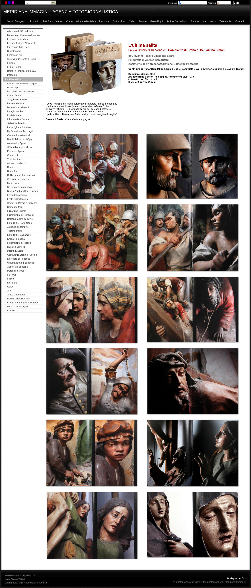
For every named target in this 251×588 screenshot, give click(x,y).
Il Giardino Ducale (16, 211)
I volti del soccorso (17, 195)
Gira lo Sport (13, 87)
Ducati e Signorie (16, 246)
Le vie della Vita (15, 103)
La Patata (12, 282)
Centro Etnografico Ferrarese (22, 302)
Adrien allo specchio (17, 266)
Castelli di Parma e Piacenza (22, 203)
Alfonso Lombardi (16, 163)
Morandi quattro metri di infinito (23, 35)
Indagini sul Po (15, 111)
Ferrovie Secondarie (17, 39)
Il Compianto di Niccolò (19, 242)
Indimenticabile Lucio (18, 47)
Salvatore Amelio (16, 123)
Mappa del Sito (238, 578)
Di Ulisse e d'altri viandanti (21, 175)
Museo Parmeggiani (17, 306)
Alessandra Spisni (16, 143)
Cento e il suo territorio (19, 135)
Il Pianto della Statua (18, 119)
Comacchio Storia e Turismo (22, 254)
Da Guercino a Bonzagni (20, 131)
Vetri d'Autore (14, 159)
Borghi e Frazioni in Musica (21, 71)
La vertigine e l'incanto (19, 127)
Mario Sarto (13, 183)
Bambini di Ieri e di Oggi (19, 139)
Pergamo (12, 75)
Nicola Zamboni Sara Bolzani (22, 191)
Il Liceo (11, 63)
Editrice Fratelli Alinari (18, 298)
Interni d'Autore (15, 250)
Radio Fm (12, 171)
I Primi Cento (14, 67)
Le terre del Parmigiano (19, 223)
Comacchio (13, 155)
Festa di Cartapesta (17, 199)
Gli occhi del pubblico (18, 179)
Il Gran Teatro (14, 95)
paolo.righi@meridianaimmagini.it (29, 582)
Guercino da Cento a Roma (21, 59)
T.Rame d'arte (14, 231)
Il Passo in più (14, 55)
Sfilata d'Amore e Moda (19, 147)
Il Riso (10, 278)
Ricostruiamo (14, 51)
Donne (10, 167)
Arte (9, 290)
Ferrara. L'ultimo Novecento (21, 43)
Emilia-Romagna (16, 238)
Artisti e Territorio (16, 294)
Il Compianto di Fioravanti (20, 215)
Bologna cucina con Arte (20, 219)
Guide (10, 286)
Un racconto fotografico (19, 187)
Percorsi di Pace (15, 270)
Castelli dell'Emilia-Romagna (22, 83)
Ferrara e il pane (15, 151)
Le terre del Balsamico (19, 234)
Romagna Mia (14, 207)
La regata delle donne (18, 258)
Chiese (11, 310)
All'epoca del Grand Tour (20, 31)
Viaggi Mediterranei (17, 99)
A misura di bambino (18, 227)
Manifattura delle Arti (18, 107)
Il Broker (11, 274)
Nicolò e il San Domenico (20, 91)
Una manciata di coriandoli (21, 262)
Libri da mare (14, 115)
